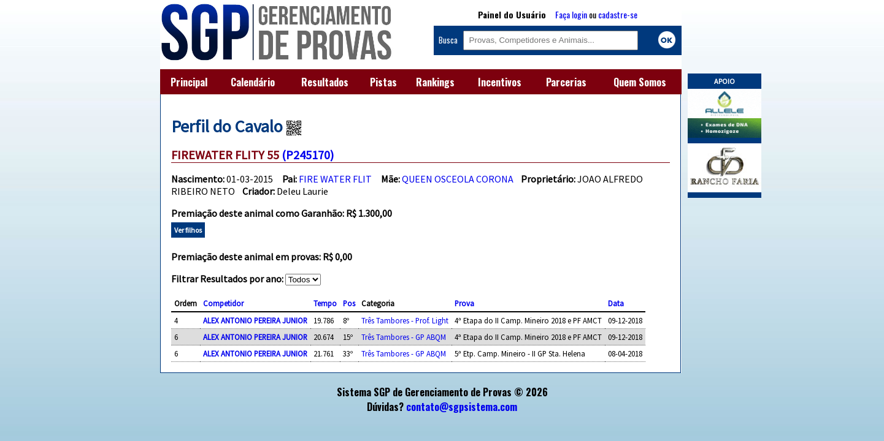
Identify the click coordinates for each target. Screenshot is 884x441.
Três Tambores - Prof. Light (404, 320)
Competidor (223, 303)
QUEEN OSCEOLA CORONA (457, 179)
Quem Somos (639, 82)
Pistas (383, 82)
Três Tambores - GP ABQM (403, 337)
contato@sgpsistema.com (461, 406)
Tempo (325, 303)
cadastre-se (617, 14)
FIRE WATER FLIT (335, 179)
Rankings (435, 82)
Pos (349, 303)
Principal (189, 82)
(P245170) (308, 154)
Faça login (571, 14)
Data (616, 303)
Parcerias (566, 82)
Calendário (253, 82)
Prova (464, 303)
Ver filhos (188, 230)
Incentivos (499, 82)
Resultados (324, 82)
